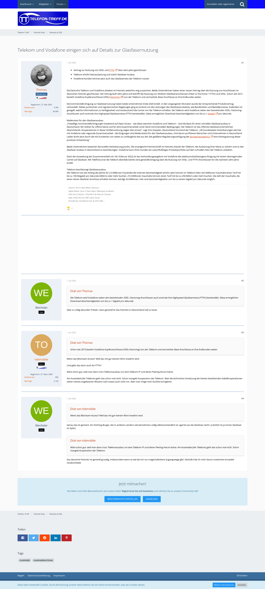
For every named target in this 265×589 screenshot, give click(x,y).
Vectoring (115, 97)
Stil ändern (242, 575)
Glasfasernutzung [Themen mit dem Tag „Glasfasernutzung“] (43, 560)
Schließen (242, 585)
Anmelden (152, 498)
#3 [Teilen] (242, 332)
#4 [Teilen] (242, 398)
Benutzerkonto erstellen (122, 498)
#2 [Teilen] (242, 280)
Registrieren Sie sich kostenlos (137, 490)
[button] (23, 537)
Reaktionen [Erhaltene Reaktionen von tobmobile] (29, 377)
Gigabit (211, 113)
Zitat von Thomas (81, 291)
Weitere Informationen (224, 585)
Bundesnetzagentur (200, 136)
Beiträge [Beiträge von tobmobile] (28, 381)
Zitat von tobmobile (83, 409)
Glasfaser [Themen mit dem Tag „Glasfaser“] (25, 560)
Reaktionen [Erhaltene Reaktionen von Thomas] (29, 107)
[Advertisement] (185, 16)
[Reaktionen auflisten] (70, 208)
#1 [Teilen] (242, 62)
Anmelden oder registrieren (220, 4)
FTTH (111, 70)
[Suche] (242, 4)
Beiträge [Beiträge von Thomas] (28, 111)
